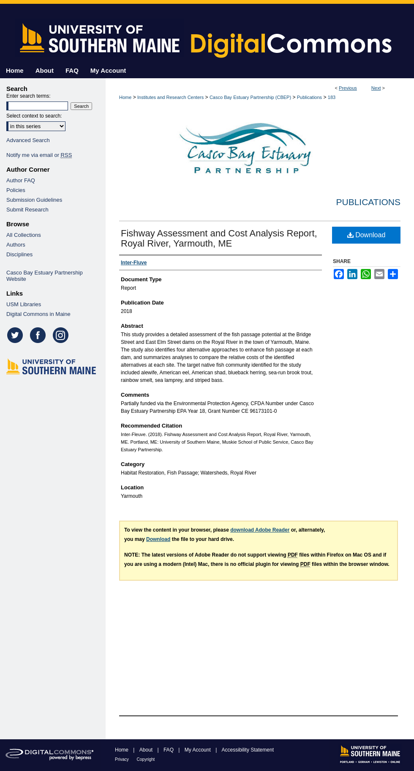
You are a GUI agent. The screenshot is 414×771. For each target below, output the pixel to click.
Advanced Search (28, 140)
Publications (309, 97)
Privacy (122, 759)
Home (125, 97)
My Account (198, 750)
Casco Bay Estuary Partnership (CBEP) (250, 97)
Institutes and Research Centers (170, 97)
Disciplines (19, 254)
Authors (15, 244)
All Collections (23, 235)
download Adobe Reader (259, 530)
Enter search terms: (28, 96)
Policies (15, 190)
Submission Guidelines (34, 200)
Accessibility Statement (248, 750)
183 (331, 97)
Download (366, 235)
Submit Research (27, 209)
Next (376, 88)
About (146, 750)
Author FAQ (20, 180)
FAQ (169, 750)
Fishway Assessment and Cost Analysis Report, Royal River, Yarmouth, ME (219, 238)
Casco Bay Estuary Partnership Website (44, 275)
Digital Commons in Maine (38, 314)
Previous (348, 88)
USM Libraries (23, 304)
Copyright (146, 759)
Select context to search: (34, 116)
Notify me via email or (39, 155)
